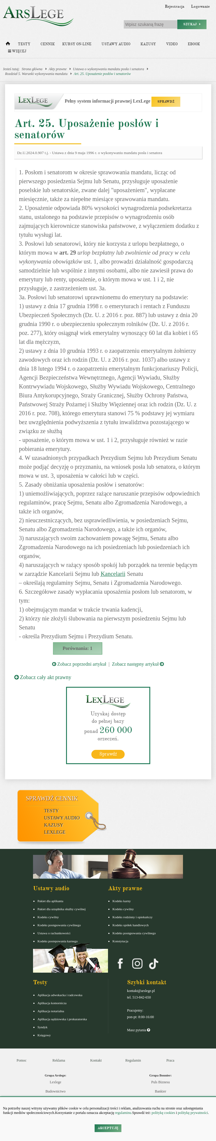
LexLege (54, 832)
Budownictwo (55, 1091)
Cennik (47, 44)
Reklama (58, 1060)
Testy (24, 44)
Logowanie (200, 6)
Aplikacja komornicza (51, 1003)
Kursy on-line (76, 44)
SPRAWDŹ (165, 102)
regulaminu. (123, 1113)
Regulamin (133, 1060)
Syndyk (42, 1027)
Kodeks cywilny (48, 917)
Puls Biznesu (160, 1082)
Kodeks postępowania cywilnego (59, 925)
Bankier (160, 1091)
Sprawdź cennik (52, 798)
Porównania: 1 (78, 648)
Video (172, 44)
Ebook (194, 44)
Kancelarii (113, 573)
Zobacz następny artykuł (138, 664)
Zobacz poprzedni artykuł (79, 664)
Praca (170, 1060)
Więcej (17, 51)
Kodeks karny (121, 901)
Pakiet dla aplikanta (50, 901)
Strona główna (32, 69)
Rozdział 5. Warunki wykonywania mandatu (36, 74)
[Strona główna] (8, 44)
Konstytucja (120, 941)
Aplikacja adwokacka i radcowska (59, 995)
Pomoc (21, 1060)
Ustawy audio (115, 44)
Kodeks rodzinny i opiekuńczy (132, 917)
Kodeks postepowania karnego (57, 941)
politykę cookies (163, 1113)
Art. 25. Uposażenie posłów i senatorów (102, 74)
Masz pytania (138, 1030)
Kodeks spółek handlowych (130, 925)
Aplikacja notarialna (50, 1011)
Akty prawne (58, 69)
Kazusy (148, 44)
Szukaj (192, 24)
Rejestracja (174, 6)
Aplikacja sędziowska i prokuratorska (62, 1019)
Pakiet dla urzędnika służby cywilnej (61, 909)
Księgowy (44, 1035)
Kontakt (96, 1060)
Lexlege (55, 1082)
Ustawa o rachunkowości (54, 933)
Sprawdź (108, 754)
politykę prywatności (193, 1113)
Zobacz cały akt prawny (42, 677)
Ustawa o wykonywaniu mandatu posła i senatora (108, 69)
